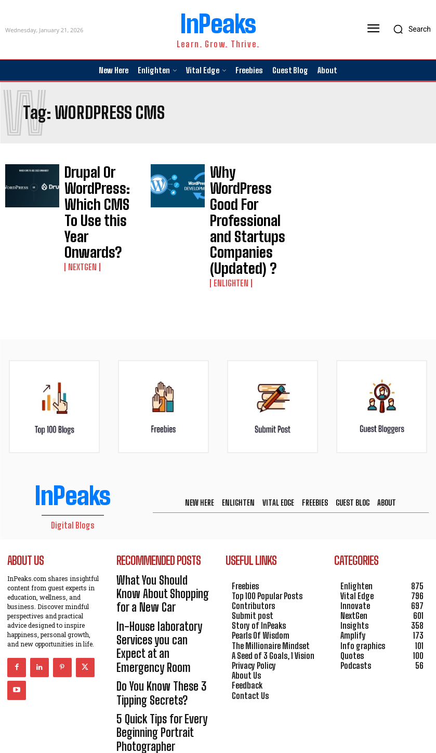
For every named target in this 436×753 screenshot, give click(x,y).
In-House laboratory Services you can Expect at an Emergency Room (159, 546)
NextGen (80, 201)
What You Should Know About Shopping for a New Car (159, 510)
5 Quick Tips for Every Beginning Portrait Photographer (151, 606)
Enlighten (228, 207)
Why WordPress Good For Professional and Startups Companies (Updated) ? (246, 182)
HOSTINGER (253, 728)
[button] (409, 29)
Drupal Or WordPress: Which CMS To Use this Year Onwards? (100, 181)
